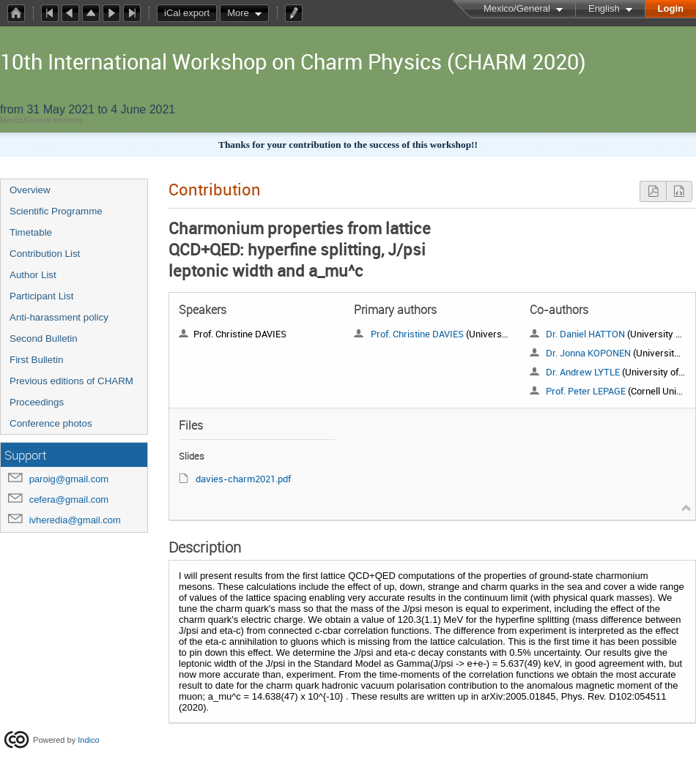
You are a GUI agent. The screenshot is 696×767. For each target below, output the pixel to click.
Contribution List (45, 253)
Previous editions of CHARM (71, 380)
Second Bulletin (44, 338)
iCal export (190, 13)
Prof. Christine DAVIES (417, 333)
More (238, 12)
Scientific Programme (56, 211)
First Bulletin (36, 359)
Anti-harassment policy (59, 317)
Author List (33, 274)
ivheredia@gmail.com (75, 520)
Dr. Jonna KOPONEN (588, 352)
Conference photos (51, 423)
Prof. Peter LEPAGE (586, 390)
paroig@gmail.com (69, 479)
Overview (30, 189)
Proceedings (37, 402)
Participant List (41, 296)
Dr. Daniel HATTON (585, 333)
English (604, 8)
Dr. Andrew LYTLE (583, 371)
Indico (88, 739)
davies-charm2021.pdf (243, 478)
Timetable (31, 232)
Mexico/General (517, 8)
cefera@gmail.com (69, 499)
